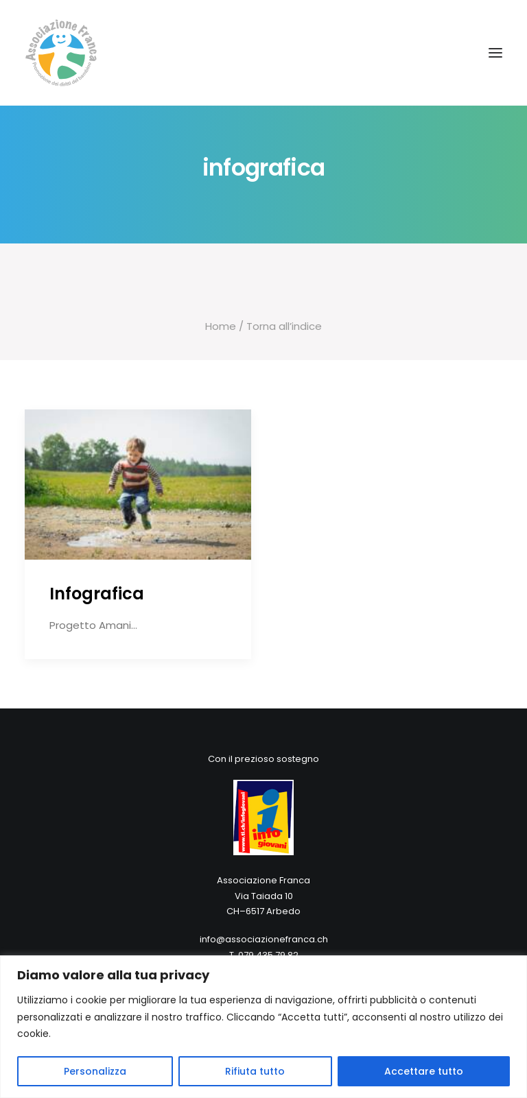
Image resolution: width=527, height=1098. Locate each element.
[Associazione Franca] (263, 53)
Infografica (96, 593)
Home (220, 326)
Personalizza (95, 1071)
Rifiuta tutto (255, 1071)
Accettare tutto (423, 1071)
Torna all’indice (283, 326)
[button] (495, 53)
